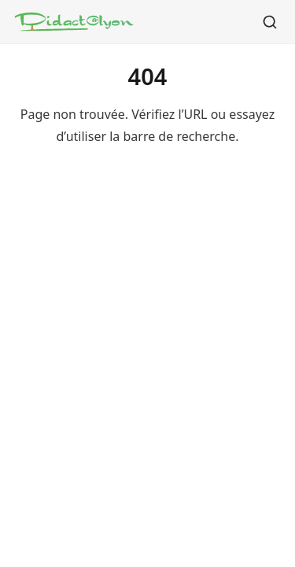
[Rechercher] (269, 22)
